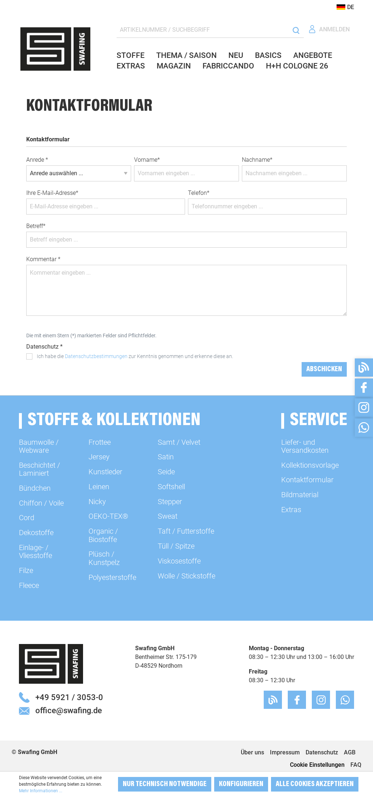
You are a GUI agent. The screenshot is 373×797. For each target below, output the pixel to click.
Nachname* (257, 159)
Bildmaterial (299, 494)
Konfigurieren (241, 784)
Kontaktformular (307, 479)
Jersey (99, 456)
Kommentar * (43, 259)
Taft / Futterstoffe (186, 531)
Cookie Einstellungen (317, 764)
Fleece (29, 585)
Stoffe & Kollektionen (114, 421)
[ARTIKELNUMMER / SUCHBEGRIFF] (202, 30)
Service (318, 421)
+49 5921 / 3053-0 (69, 697)
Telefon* (198, 192)
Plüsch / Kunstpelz (104, 558)
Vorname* (147, 159)
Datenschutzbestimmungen (96, 356)
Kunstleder (105, 471)
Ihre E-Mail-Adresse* (52, 192)
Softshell (171, 486)
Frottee (100, 442)
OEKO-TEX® (108, 516)
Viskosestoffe (179, 561)
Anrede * (37, 159)
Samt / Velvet (179, 442)
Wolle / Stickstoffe (186, 576)
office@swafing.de (68, 710)
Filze (26, 570)
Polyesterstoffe (112, 577)
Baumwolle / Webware (39, 446)
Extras (291, 509)
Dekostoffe (36, 532)
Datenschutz (322, 752)
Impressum (285, 752)
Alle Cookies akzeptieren (315, 784)
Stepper (170, 501)
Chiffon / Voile (41, 503)
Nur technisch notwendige (165, 784)
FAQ (355, 764)
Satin (166, 456)
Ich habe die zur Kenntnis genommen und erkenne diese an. (135, 356)
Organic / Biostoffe (103, 535)
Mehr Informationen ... (40, 790)
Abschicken (324, 369)
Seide (166, 471)
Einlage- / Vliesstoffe (35, 551)
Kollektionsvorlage (310, 465)
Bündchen (35, 488)
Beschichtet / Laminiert (39, 469)
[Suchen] (296, 30)
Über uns (252, 752)
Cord (26, 517)
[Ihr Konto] (329, 29)
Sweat (167, 516)
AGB (350, 752)
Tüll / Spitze (176, 546)
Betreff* (36, 226)
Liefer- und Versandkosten (305, 446)
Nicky (97, 501)
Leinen (99, 486)
